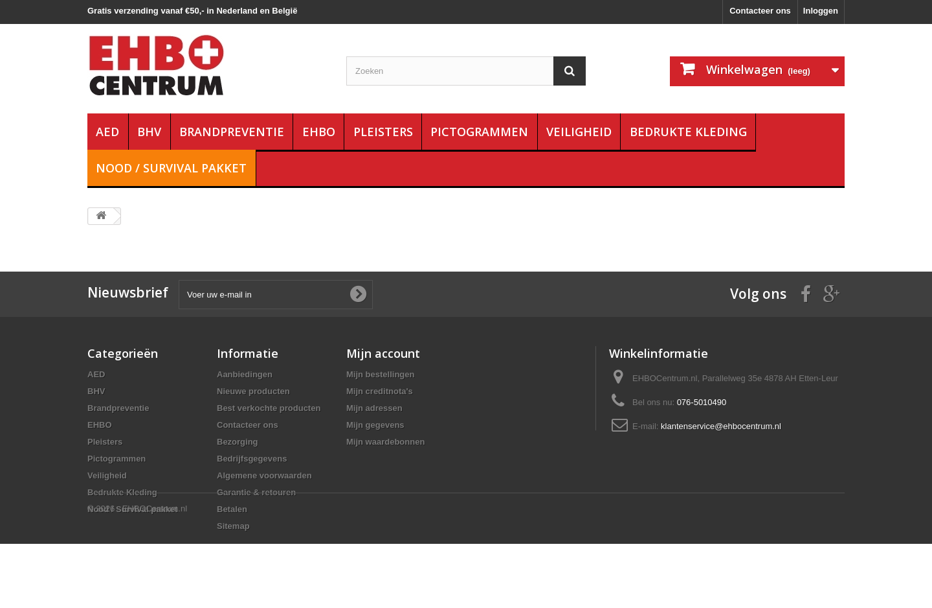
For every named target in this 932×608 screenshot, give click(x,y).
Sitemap (233, 526)
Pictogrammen (479, 131)
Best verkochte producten (268, 408)
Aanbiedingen (244, 374)
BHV (149, 131)
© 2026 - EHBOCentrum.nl (137, 573)
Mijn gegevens (375, 425)
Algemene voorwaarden (264, 475)
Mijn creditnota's (379, 391)
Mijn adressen (374, 408)
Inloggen (820, 11)
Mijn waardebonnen (385, 442)
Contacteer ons (760, 11)
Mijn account (383, 353)
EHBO (318, 131)
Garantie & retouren (256, 492)
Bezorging (237, 442)
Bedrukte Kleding (688, 131)
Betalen (232, 509)
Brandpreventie (231, 131)
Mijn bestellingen (380, 374)
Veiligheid (579, 131)
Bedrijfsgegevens (252, 458)
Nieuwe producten (253, 391)
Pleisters (383, 131)
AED (107, 131)
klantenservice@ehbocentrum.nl (721, 426)
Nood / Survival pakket (171, 168)
